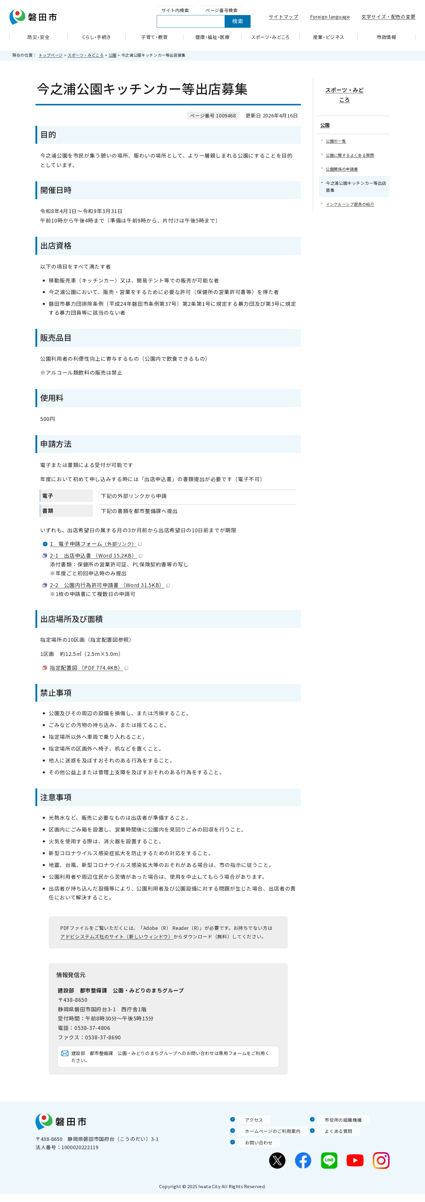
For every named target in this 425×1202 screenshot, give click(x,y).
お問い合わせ (253, 1150)
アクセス (247, 1127)
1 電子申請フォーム (96, 543)
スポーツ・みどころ (86, 55)
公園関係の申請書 (343, 154)
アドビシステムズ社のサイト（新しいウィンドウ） (116, 936)
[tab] (175, 10)
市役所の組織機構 (338, 1127)
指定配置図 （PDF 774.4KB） (89, 667)
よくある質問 (332, 1138)
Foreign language (330, 16)
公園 (113, 55)
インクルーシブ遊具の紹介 (352, 190)
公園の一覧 (336, 126)
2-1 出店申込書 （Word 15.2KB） (96, 555)
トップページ (51, 55)
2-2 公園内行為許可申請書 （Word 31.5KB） (110, 585)
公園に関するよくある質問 (352, 140)
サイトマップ (283, 16)
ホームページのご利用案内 (268, 1138)
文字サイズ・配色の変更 (389, 16)
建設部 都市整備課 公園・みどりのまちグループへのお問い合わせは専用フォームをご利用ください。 (173, 1060)
